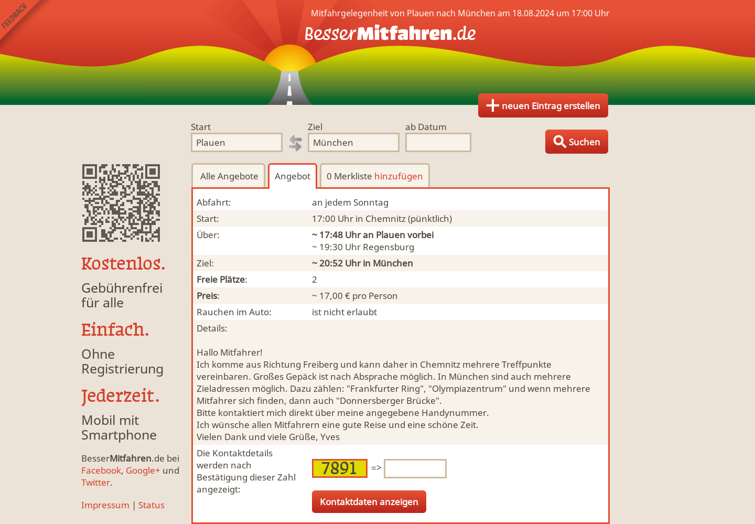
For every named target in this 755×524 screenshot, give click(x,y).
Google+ (143, 470)
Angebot (292, 176)
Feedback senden (25, 25)
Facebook (101, 470)
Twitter (95, 482)
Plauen (390, 235)
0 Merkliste (375, 176)
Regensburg (388, 247)
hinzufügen (398, 176)
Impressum (105, 505)
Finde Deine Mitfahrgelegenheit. (377, 52)
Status (151, 505)
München (393, 263)
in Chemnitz (380, 218)
